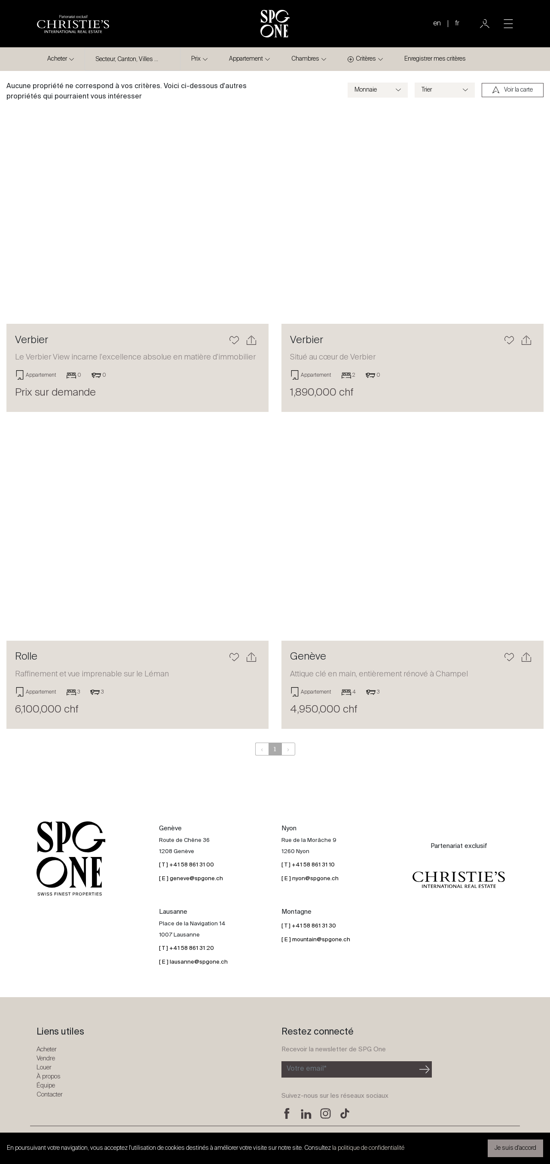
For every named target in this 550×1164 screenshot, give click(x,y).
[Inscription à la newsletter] (349, 1069)
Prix (196, 59)
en (437, 23)
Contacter (50, 1094)
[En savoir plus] (137, 216)
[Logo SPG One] (275, 23)
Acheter (57, 59)
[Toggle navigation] (508, 23)
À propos (49, 1076)
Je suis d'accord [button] (515, 1148)
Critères (362, 59)
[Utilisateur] (484, 23)
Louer (44, 1067)
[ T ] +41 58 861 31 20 (186, 948)
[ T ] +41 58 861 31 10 (308, 865)
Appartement (246, 59)
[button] (26, 216)
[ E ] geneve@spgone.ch (191, 878)
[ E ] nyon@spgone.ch (310, 878)
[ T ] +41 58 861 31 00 (186, 865)
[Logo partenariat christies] (73, 23)
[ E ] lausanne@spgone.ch (193, 962)
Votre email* (307, 1069)
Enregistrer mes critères (435, 59)
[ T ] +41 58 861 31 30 (308, 926)
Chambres (305, 59)
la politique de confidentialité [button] (368, 1148)
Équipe (46, 1085)
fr (457, 23)
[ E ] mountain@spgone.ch (315, 940)
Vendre (46, 1058)
